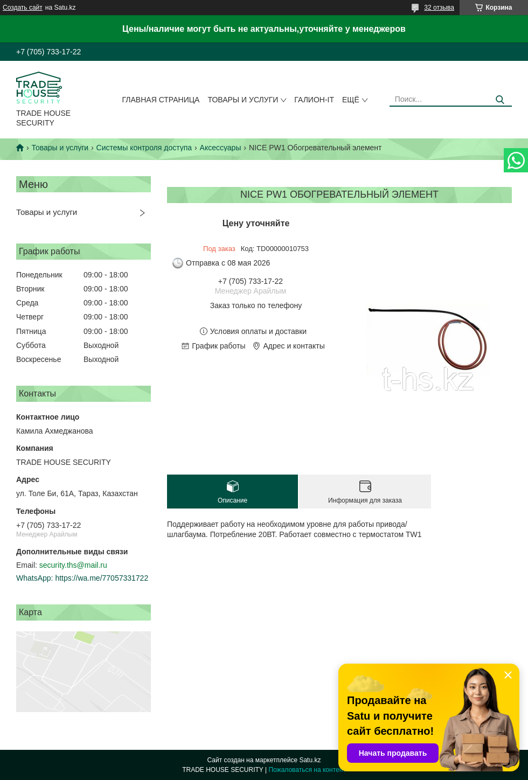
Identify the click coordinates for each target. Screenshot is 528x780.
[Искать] (500, 100)
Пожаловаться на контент (306, 770)
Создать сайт (23, 7)
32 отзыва (439, 7)
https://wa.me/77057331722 (101, 578)
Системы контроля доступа (144, 147)
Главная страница (161, 99)
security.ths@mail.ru (73, 565)
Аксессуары (220, 147)
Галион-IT (314, 99)
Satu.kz (310, 760)
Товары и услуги (242, 99)
